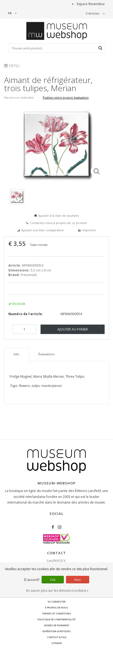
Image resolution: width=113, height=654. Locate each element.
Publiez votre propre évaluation (66, 97)
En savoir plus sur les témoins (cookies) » (57, 590)
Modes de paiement (56, 625)
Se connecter (57, 601)
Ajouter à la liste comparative (42, 230)
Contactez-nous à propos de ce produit (58, 223)
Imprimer (89, 230)
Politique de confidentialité (56, 619)
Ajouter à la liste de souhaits (58, 216)
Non (77, 579)
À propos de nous (56, 607)
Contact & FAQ (56, 637)
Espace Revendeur (91, 4)
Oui (52, 579)
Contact (56, 552)
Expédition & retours (56, 631)
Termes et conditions (56, 613)
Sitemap (56, 643)
